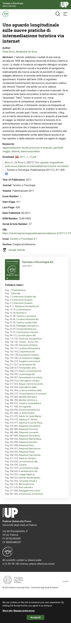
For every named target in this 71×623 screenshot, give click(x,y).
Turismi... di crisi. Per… (29, 342)
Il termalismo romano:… (30, 380)
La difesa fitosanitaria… (30, 348)
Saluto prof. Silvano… (29, 419)
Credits (65, 581)
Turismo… (23, 465)
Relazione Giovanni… (29, 442)
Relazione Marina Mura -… (31, 439)
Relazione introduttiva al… (27, 306)
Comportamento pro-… (27, 329)
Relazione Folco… (27, 445)
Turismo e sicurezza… (26, 316)
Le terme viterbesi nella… (31, 390)
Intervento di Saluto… (29, 345)
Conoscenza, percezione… (31, 494)
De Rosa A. (20, 162)
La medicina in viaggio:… (30, 358)
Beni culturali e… (26, 487)
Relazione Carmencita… (30, 455)
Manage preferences (24, 610)
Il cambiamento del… (29, 471)
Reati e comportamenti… (31, 371)
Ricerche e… (22, 313)
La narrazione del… (28, 364)
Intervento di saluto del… (25, 296)
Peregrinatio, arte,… (28, 368)
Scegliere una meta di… (30, 361)
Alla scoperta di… (27, 484)
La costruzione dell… (27, 335)
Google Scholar (17, 249)
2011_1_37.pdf (28, 156)
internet (15, 151)
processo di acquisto (40, 147)
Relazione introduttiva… (30, 426)
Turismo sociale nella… (27, 322)
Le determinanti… (27, 413)
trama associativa (30, 151)
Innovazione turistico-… (30, 355)
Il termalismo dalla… (28, 387)
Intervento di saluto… (24, 300)
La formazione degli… (29, 468)
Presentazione (18, 290)
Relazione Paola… (27, 452)
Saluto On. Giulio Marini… (30, 416)
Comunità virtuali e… (28, 481)
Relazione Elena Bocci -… (31, 435)
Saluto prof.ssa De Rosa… (31, 422)
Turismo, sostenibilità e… (31, 403)
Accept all (35, 617)
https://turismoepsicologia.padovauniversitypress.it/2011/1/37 (36, 233)
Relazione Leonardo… (29, 432)
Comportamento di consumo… (33, 393)
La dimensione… (24, 309)
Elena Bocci (8, 51)
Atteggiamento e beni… (30, 490)
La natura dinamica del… (28, 319)
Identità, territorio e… (29, 400)
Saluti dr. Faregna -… (28, 458)
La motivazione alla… (29, 461)
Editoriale (15, 293)
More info (8, 610)
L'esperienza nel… (27, 351)
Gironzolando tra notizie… (31, 377)
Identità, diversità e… (29, 397)
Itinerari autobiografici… (30, 477)
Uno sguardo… (25, 406)
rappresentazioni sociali (15, 147)
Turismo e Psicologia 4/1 (23, 238)
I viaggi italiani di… (27, 474)
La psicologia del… (27, 374)
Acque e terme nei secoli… (31, 384)
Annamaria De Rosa (26, 51)
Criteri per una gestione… (31, 338)
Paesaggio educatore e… (28, 326)
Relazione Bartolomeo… (30, 448)
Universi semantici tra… (30, 410)
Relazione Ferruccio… (29, 429)
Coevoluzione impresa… (27, 332)
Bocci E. (9, 162)
